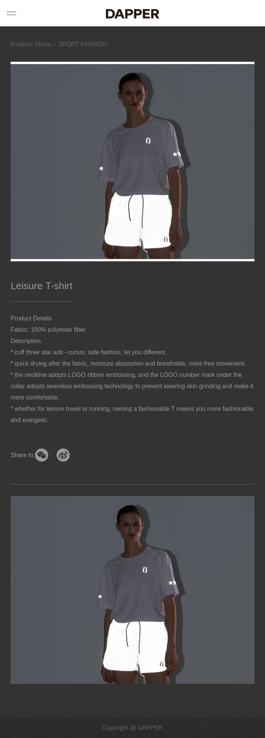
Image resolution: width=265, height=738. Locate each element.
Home (43, 44)
